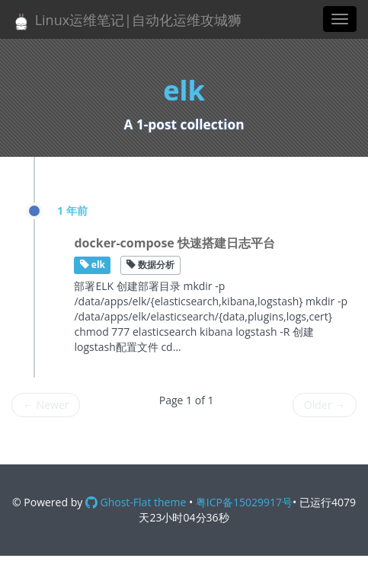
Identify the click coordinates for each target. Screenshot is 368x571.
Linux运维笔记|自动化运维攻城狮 (126, 21)
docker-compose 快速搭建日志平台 (174, 242)
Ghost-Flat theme (135, 502)
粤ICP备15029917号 (244, 502)
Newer (46, 404)
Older (324, 404)
